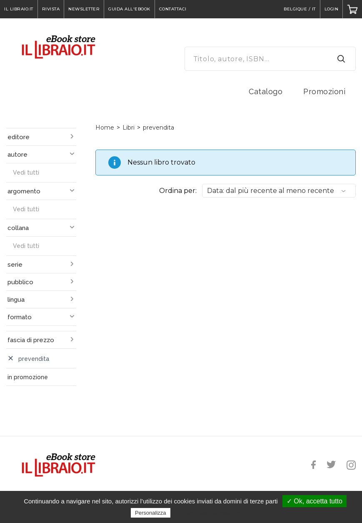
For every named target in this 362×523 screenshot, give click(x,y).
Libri (128, 127)
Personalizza (150, 513)
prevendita (158, 127)
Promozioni (324, 91)
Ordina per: (178, 191)
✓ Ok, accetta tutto (314, 501)
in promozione (27, 377)
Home (104, 127)
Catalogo (265, 91)
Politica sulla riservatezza (207, 512)
